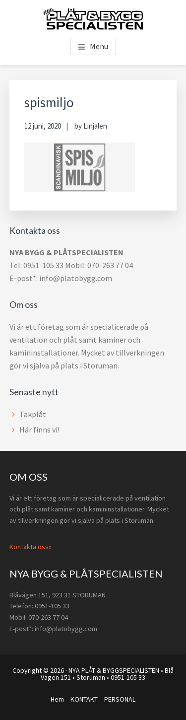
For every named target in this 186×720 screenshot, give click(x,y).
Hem (57, 699)
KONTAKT (84, 699)
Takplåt (32, 414)
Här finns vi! (39, 429)
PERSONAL (119, 699)
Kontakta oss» (30, 546)
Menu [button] (99, 46)
